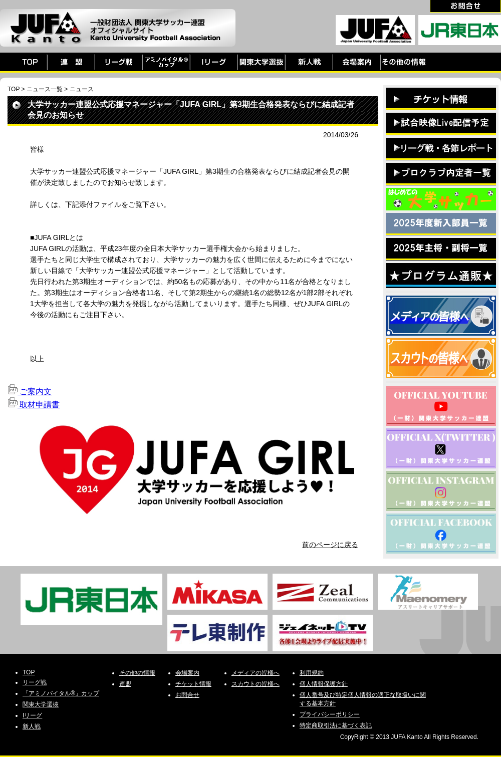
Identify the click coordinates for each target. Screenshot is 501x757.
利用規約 (312, 672)
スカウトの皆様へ (255, 683)
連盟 (125, 683)
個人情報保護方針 (324, 683)
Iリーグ (32, 715)
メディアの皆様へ (255, 672)
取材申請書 (34, 404)
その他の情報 (137, 672)
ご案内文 (30, 391)
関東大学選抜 (41, 704)
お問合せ (187, 694)
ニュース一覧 (45, 89)
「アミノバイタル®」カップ (61, 693)
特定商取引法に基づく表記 (336, 725)
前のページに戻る (330, 545)
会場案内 (187, 672)
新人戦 (32, 726)
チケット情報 (193, 683)
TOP (14, 89)
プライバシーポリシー (330, 714)
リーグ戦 (35, 682)
